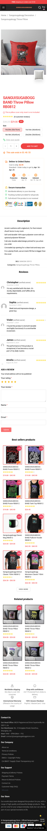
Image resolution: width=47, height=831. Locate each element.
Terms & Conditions (9, 751)
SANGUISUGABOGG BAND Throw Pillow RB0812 (10, 628)
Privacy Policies (8, 754)
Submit (6, 430)
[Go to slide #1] (17, 87)
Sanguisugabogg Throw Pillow (14, 19)
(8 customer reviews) (22, 117)
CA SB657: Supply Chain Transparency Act (18, 761)
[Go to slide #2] (30, 87)
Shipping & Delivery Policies (12, 773)
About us (5, 747)
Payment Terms (8, 776)
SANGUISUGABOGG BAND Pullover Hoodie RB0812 (33, 537)
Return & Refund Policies (11, 780)
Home (3, 15)
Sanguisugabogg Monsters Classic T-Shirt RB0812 (34, 574)
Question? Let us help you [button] (35, 828)
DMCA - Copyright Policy (11, 758)
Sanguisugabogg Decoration (21, 15)
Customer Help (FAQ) (10, 787)
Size (4, 126)
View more (23, 589)
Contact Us (6, 783)
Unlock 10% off (42, 820)
